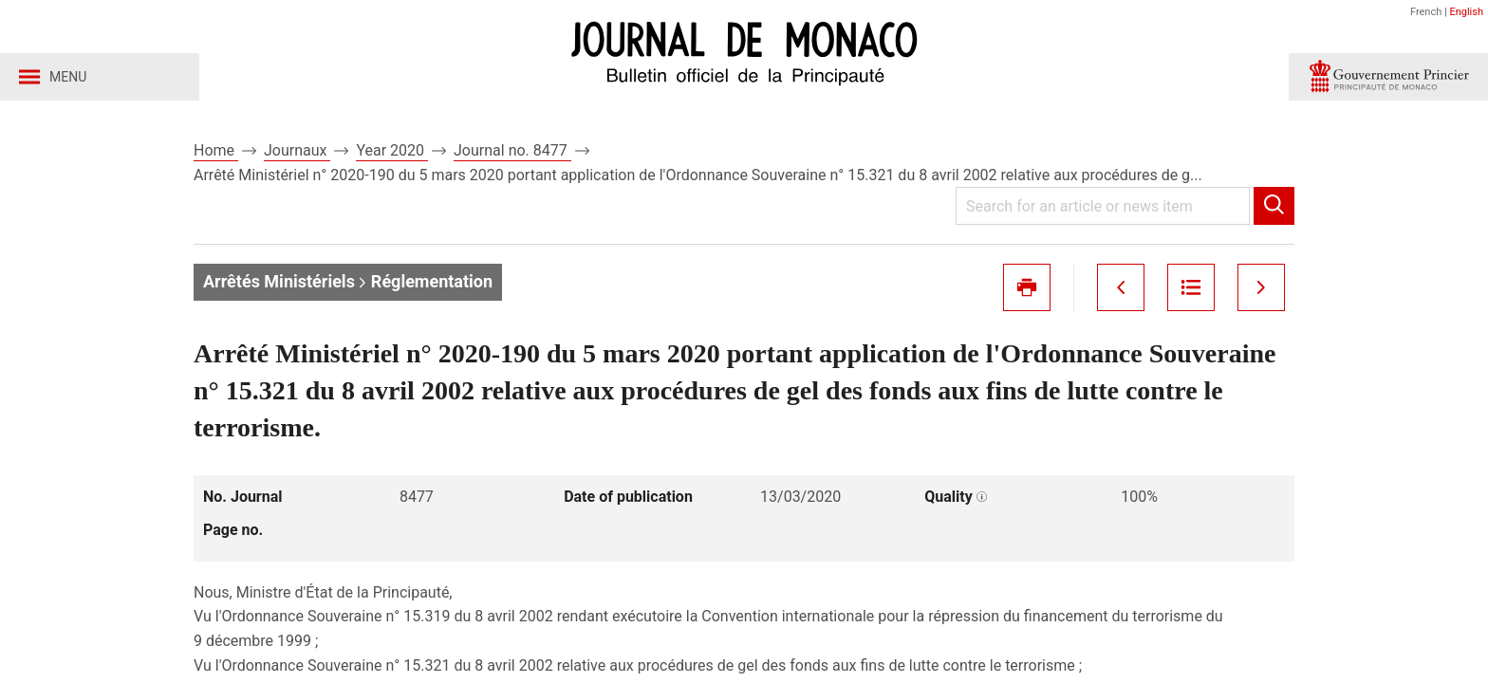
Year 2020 (392, 150)
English (1466, 12)
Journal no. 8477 (512, 150)
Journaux (297, 150)
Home (216, 150)
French (1426, 12)
